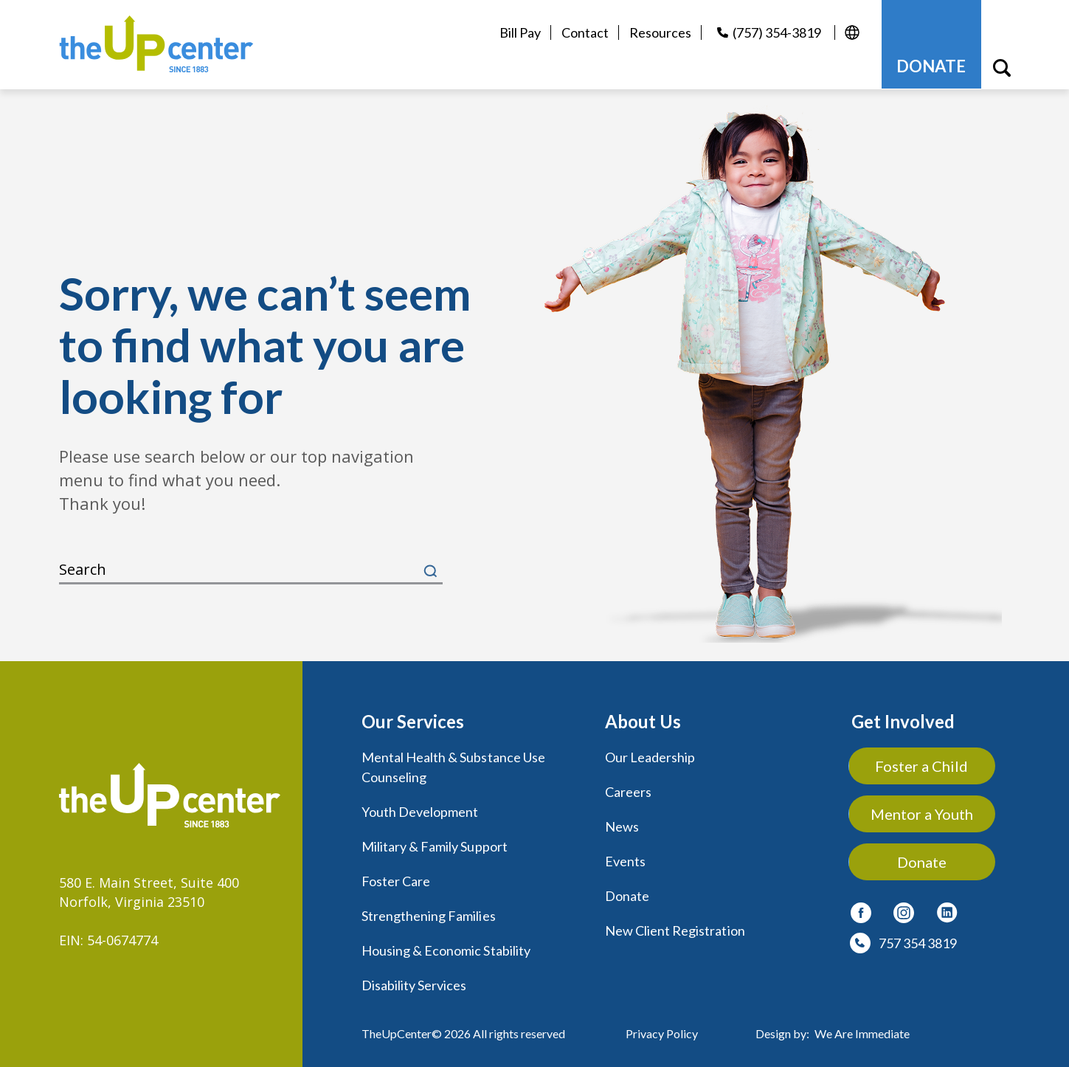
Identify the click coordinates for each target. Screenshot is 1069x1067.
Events (625, 858)
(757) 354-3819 (777, 32)
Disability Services (414, 979)
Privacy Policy (662, 1027)
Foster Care (396, 877)
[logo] (157, 44)
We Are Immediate (862, 1027)
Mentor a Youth (922, 813)
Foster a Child (922, 765)
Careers (628, 790)
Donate (627, 892)
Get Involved (903, 720)
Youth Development (420, 809)
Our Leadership (650, 756)
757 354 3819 (918, 942)
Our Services (412, 720)
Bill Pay (520, 32)
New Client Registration (675, 926)
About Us (643, 720)
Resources (660, 32)
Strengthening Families (428, 911)
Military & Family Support (434, 843)
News (622, 824)
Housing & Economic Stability (445, 945)
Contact (585, 32)
